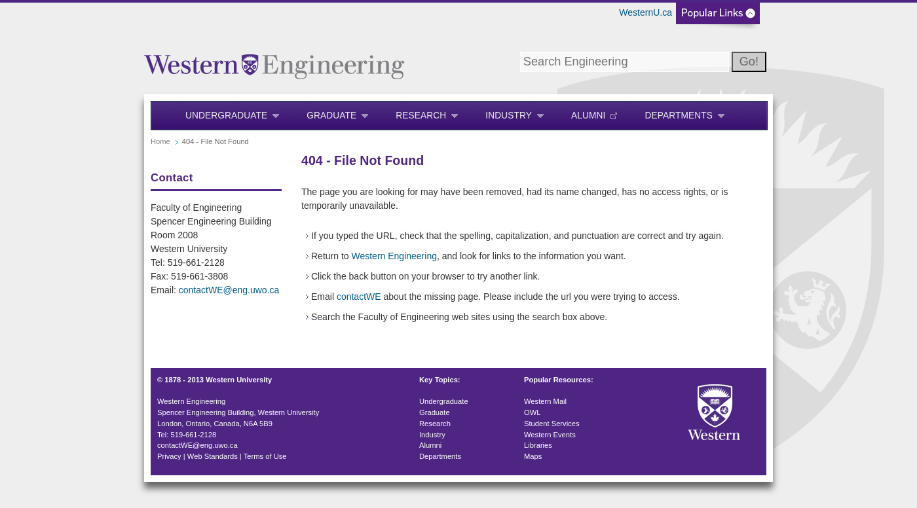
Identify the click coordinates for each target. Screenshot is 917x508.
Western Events (550, 435)
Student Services (552, 423)
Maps (533, 456)
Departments (679, 115)
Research (421, 115)
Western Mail (545, 401)
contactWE (359, 296)
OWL (532, 412)
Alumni (588, 115)
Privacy (169, 456)
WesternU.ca (645, 12)
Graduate (331, 115)
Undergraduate (226, 115)
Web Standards (212, 456)
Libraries (538, 445)
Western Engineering (393, 256)
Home (160, 141)
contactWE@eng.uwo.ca (229, 290)
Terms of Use (265, 456)
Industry (508, 115)
